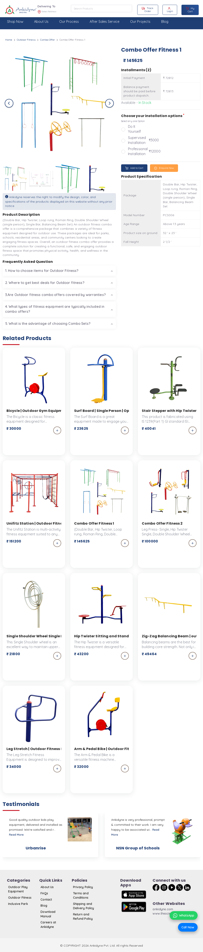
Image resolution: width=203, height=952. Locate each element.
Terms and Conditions (81, 895)
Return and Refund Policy (83, 916)
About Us (47, 887)
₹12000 (155, 151)
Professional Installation (138, 151)
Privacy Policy (83, 887)
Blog (44, 905)
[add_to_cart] (57, 430)
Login (170, 10)
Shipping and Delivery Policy (83, 906)
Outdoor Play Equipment (18, 889)
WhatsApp (183, 915)
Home (8, 39)
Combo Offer (47, 39)
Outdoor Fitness (26, 39)
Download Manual (48, 914)
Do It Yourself (134, 129)
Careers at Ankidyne (48, 924)
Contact (46, 899)
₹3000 (154, 140)
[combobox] (101, 8)
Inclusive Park (18, 904)
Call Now (187, 927)
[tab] (59, 271)
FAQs (44, 893)
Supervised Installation (137, 140)
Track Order (147, 9)
